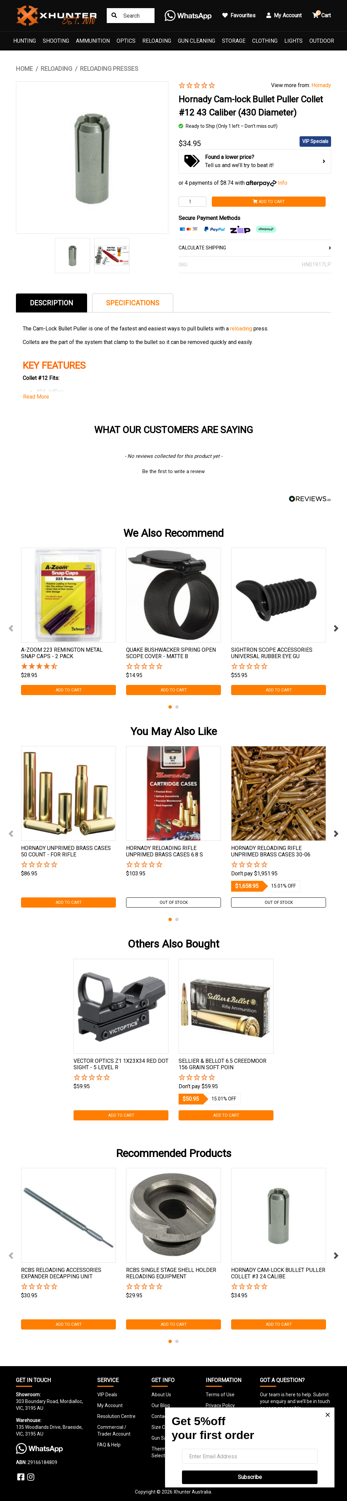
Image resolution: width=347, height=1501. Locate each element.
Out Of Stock (174, 902)
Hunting (24, 41)
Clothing (265, 41)
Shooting (56, 41)
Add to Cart (269, 201)
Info (282, 183)
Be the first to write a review (173, 471)
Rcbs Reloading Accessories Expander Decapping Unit (61, 1273)
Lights (293, 41)
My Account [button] (284, 15)
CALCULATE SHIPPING (255, 247)
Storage (233, 41)
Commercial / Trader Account (113, 1430)
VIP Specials (315, 141)
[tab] (51, 302)
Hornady (321, 85)
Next (336, 628)
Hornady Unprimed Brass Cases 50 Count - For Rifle (66, 851)
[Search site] (114, 15)
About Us (161, 1394)
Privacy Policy (220, 1405)
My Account (110, 1405)
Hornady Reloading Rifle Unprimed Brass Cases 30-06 (270, 851)
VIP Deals (107, 1394)
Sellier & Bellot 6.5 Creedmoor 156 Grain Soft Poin (222, 1064)
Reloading (156, 41)
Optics (126, 41)
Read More (36, 396)
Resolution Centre (116, 1416)
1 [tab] (170, 707)
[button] (220, 85)
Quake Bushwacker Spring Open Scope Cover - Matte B (171, 653)
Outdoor (321, 41)
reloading (241, 328)
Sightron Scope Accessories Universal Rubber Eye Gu (271, 653)
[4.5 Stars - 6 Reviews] (68, 666)
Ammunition (93, 41)
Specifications (132, 303)
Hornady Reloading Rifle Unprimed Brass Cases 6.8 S (164, 851)
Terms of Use (220, 1394)
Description (51, 303)
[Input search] (131, 15)
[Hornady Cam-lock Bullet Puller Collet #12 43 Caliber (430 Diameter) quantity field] (192, 202)
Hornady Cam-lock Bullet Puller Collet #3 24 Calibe (278, 1273)
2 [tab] (177, 707)
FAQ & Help (109, 1444)
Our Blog (160, 1405)
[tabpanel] (68, 621)
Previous (11, 628)
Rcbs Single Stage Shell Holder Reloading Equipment (171, 1273)
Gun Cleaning (196, 41)
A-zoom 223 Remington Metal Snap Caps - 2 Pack (62, 653)
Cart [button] (321, 14)
